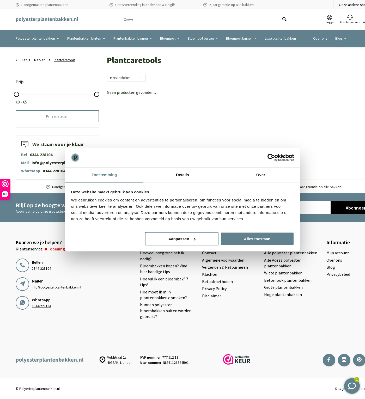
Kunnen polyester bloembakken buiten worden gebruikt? (165, 310)
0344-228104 (41, 154)
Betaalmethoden (217, 281)
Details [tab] (182, 175)
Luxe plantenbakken (280, 38)
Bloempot (170, 38)
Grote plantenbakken (283, 287)
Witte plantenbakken (283, 272)
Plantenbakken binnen (132, 38)
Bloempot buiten (203, 38)
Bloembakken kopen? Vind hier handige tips (163, 268)
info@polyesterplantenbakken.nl (63, 162)
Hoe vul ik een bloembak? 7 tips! (164, 281)
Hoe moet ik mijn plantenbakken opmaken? (163, 294)
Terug (23, 60)
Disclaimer (211, 295)
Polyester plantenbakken (37, 38)
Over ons (320, 38)
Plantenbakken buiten (86, 38)
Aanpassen (182, 238)
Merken (43, 60)
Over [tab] (260, 175)
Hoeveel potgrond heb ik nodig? (162, 255)
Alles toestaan (257, 238)
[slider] (16, 94)
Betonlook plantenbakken (288, 280)
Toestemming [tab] (104, 175)
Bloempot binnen (241, 38)
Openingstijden (63, 248)
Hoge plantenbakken (283, 294)
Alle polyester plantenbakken (290, 252)
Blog (341, 38)
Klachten (210, 274)
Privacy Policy (214, 288)
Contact (209, 252)
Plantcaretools (64, 60)
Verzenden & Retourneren (225, 267)
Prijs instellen (57, 116)
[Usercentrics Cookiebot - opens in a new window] (271, 158)
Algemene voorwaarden (223, 260)
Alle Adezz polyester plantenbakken (282, 262)
